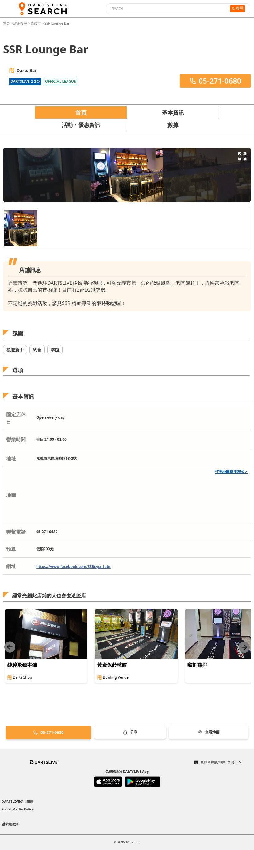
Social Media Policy (18, 809)
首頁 (7, 23)
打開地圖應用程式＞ (231, 471)
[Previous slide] (10, 647)
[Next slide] (244, 647)
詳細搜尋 (20, 23)
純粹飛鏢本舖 (22, 664)
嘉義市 (36, 23)
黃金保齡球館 (112, 664)
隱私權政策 (10, 824)
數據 (173, 124)
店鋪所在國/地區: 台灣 (217, 762)
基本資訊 (173, 112)
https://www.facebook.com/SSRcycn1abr (73, 566)
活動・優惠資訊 (81, 124)
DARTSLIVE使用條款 (17, 801)
